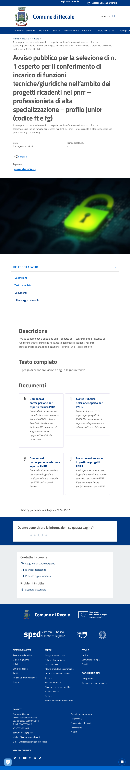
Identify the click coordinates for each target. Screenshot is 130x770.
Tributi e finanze (52, 691)
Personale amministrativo (25, 677)
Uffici (15, 664)
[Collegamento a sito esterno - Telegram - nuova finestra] (35, 757)
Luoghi (16, 682)
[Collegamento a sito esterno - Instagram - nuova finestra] (30, 757)
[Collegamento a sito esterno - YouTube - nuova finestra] (25, 757)
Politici (16, 673)
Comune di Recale (53, 16)
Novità (25, 38)
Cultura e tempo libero (55, 660)
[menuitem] (102, 30)
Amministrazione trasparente (95, 683)
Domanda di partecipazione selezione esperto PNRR (45, 462)
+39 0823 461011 (21, 728)
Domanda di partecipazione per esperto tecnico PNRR (43, 403)
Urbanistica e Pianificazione (57, 673)
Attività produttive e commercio (59, 669)
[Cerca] (114, 16)
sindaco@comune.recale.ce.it (26, 737)
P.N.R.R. (74, 732)
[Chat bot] (122, 762)
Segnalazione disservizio (82, 723)
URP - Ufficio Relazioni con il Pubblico (30, 741)
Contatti (17, 709)
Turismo (48, 678)
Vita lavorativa (51, 664)
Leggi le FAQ (76, 718)
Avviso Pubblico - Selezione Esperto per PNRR (89, 403)
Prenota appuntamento (81, 714)
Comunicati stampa (91, 659)
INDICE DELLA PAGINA (25, 267)
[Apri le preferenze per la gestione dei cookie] (8, 762)
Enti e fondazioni (20, 668)
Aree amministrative (22, 655)
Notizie (35, 38)
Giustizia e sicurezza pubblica (58, 687)
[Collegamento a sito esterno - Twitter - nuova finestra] (14, 757)
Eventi (84, 664)
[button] (102, 3)
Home (16, 38)
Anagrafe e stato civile (55, 655)
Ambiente (49, 696)
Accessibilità (76, 727)
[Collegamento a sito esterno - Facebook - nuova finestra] (20, 757)
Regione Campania (70, 1)
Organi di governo (21, 659)
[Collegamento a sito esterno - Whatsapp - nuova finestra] (40, 757)
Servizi (48, 650)
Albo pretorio (88, 678)
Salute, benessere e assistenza (59, 700)
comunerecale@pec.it (23, 732)
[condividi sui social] (20, 156)
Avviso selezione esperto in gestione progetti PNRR (91, 462)
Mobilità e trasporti (53, 682)
